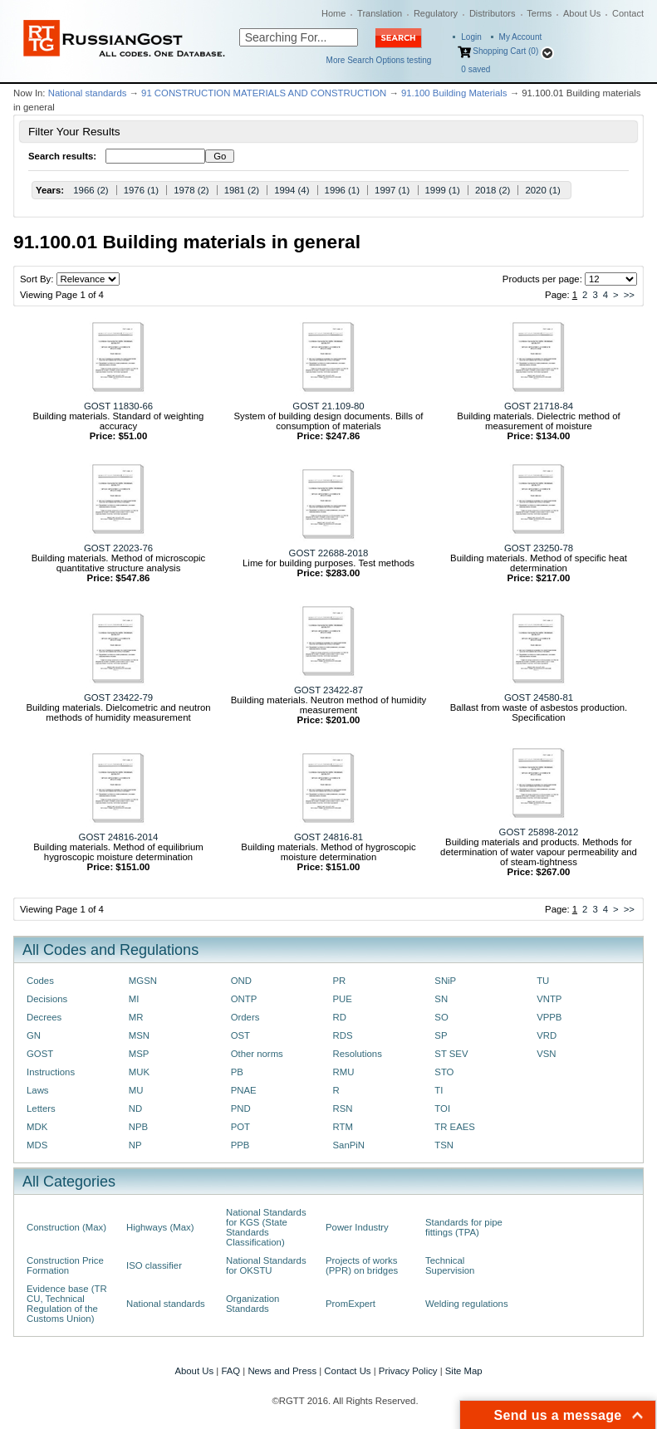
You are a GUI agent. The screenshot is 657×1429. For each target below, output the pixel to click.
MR (136, 1017)
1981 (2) (241, 190)
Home (333, 13)
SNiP (445, 981)
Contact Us (347, 1371)
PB (237, 1072)
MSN (139, 1035)
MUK (139, 1072)
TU (543, 981)
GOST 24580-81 (538, 697)
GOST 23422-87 (328, 690)
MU (136, 1090)
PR (339, 981)
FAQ (230, 1371)
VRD (546, 1035)
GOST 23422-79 (118, 697)
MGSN (143, 981)
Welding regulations (466, 1304)
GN (34, 1035)
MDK (37, 1127)
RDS (342, 1035)
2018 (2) (492, 190)
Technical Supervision (449, 1265)
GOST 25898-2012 (539, 832)
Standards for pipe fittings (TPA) (464, 1227)
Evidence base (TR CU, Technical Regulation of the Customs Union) (67, 1304)
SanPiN (348, 1145)
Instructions (51, 1072)
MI (134, 999)
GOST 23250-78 (538, 548)
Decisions (47, 999)
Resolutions (356, 1054)
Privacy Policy (408, 1371)
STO (444, 1072)
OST (240, 1035)
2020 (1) (542, 190)
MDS (37, 1145)
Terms (539, 13)
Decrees (44, 1017)
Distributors (492, 13)
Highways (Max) (160, 1227)
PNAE (244, 1090)
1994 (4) (291, 190)
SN (441, 999)
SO (441, 1017)
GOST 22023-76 (118, 548)
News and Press (282, 1371)
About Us (582, 13)
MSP (139, 1054)
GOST (40, 1054)
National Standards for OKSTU (266, 1265)
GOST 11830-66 (118, 406)
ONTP (244, 999)
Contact (628, 13)
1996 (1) (342, 190)
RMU (343, 1072)
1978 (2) (191, 190)
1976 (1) (141, 190)
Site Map (464, 1371)
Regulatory (436, 13)
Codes (40, 981)
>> (629, 295)
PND (241, 1108)
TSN (444, 1145)
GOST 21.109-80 (328, 406)
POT (240, 1127)
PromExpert (350, 1304)
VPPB (549, 1017)
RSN (342, 1108)
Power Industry (357, 1227)
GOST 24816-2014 (119, 837)
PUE (341, 999)
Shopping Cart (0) (505, 51)
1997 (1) (392, 190)
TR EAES (454, 1127)
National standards (87, 93)
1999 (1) (442, 190)
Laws (38, 1090)
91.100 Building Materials (454, 93)
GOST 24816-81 (328, 837)
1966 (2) (90, 190)
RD (339, 1017)
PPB (240, 1145)
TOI (442, 1108)
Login (471, 37)
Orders (245, 1017)
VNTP (549, 999)
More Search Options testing (379, 60)
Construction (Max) (66, 1227)
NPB (138, 1127)
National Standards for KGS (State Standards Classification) (266, 1227)
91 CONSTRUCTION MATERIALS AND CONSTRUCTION (263, 93)
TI (438, 1090)
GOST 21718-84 (538, 406)
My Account (520, 37)
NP (135, 1145)
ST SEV (451, 1054)
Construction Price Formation (65, 1265)
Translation (379, 13)
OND (241, 981)
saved (475, 69)
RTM (342, 1127)
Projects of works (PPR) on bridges (362, 1265)
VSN (546, 1054)
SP (440, 1035)
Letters (41, 1108)
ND (135, 1108)
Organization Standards (252, 1304)
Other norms (257, 1054)
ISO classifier (154, 1265)
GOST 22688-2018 (329, 553)
